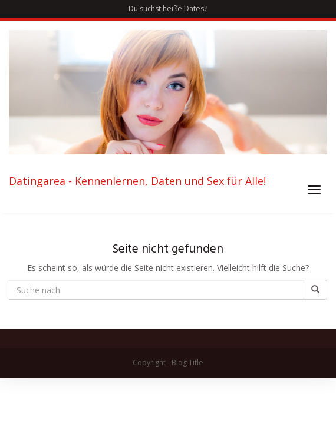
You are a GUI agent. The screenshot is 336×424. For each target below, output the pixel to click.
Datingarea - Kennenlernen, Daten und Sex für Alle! (137, 181)
